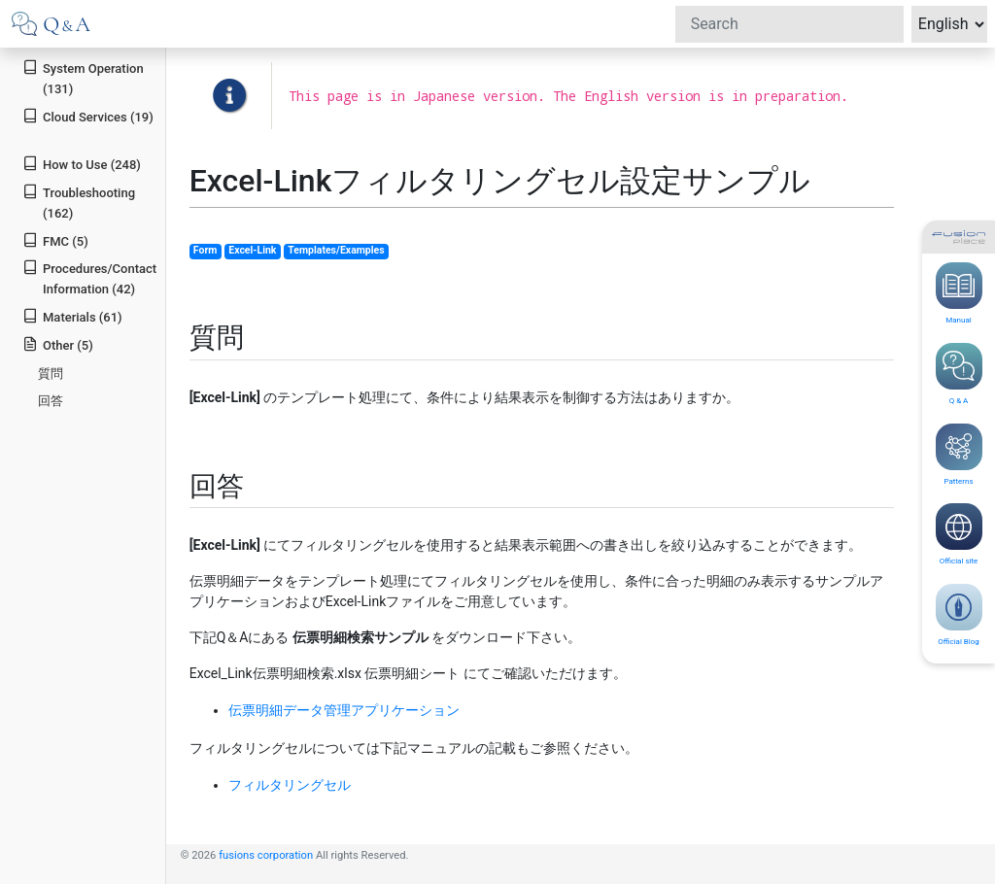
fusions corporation (266, 855)
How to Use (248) (81, 163)
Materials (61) (71, 316)
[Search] (789, 24)
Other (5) (57, 344)
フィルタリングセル (289, 785)
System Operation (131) (82, 77)
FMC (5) (55, 240)
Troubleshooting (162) (78, 202)
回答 (50, 400)
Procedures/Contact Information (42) (89, 277)
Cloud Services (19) (88, 116)
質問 (50, 373)
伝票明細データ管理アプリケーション (344, 710)
